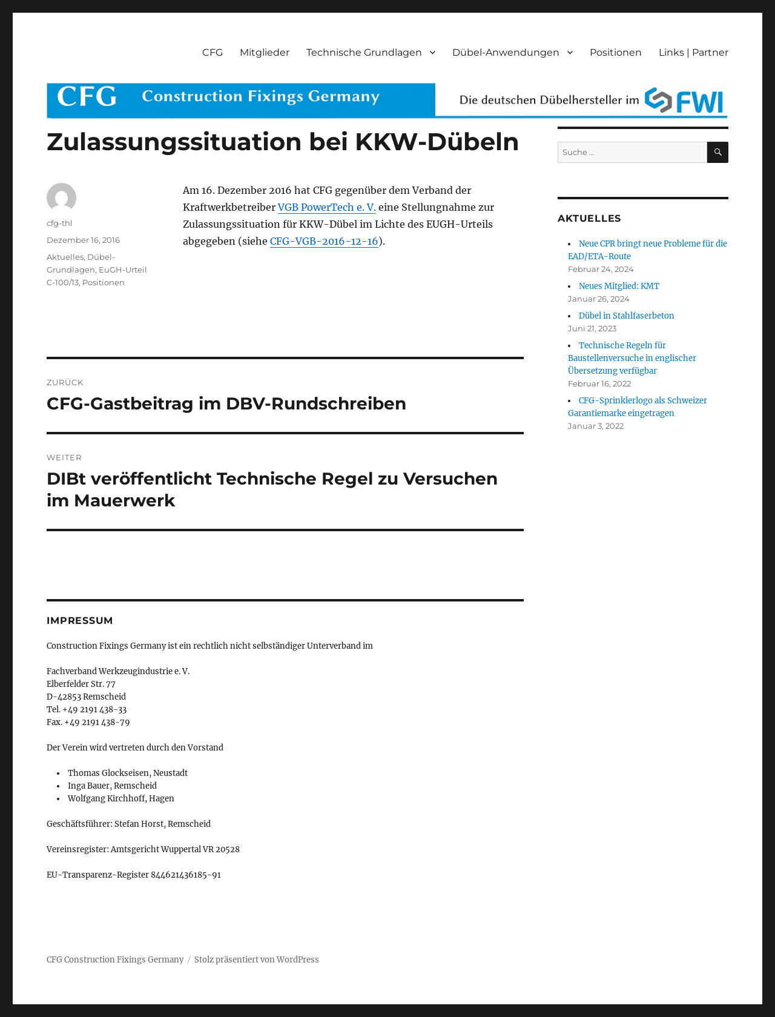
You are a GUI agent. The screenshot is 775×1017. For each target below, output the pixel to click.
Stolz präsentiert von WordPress (256, 960)
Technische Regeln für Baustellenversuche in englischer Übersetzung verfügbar (632, 358)
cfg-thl (60, 223)
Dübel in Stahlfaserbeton (626, 316)
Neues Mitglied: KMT (619, 286)
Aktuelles (65, 257)
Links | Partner (693, 52)
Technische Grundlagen (364, 52)
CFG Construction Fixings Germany (115, 960)
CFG (212, 52)
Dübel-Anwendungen (505, 52)
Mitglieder (264, 52)
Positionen (616, 52)
